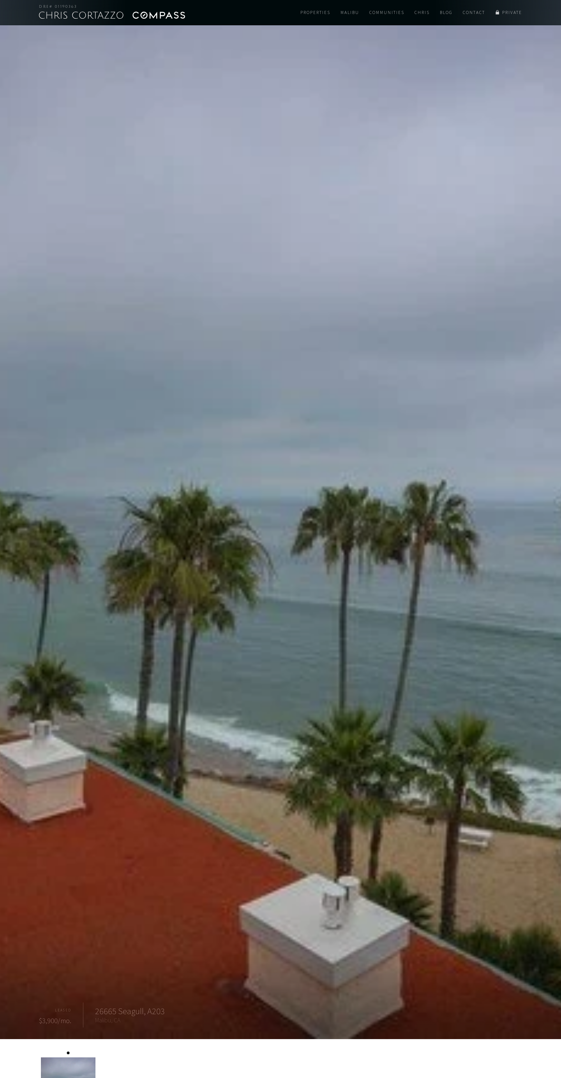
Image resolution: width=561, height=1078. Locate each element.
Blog (446, 12)
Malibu (349, 12)
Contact (474, 12)
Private (512, 12)
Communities (386, 12)
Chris (422, 12)
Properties (315, 12)
